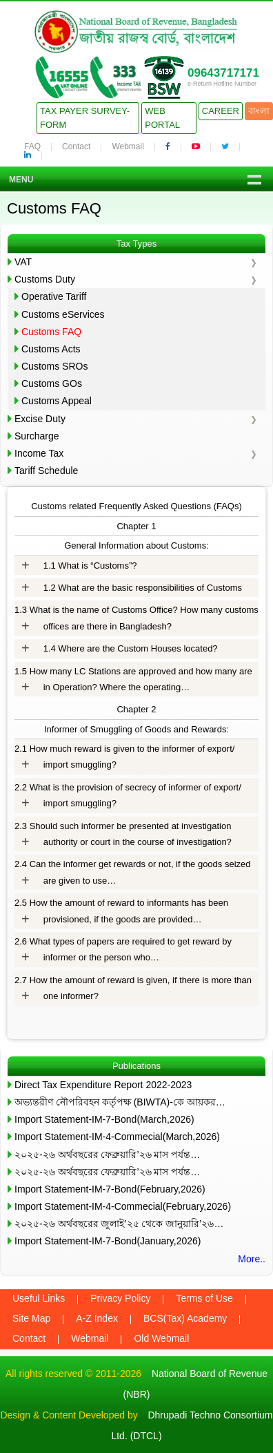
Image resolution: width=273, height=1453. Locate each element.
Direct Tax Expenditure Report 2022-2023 (103, 1084)
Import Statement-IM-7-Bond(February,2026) (109, 1189)
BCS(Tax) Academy (185, 1318)
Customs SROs (54, 366)
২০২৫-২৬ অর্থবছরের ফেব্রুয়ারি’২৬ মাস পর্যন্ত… (107, 1154)
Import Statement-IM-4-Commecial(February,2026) (122, 1206)
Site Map (31, 1318)
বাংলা (259, 111)
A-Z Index (97, 1318)
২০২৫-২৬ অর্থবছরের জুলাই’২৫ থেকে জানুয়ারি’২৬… (118, 1223)
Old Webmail (161, 1338)
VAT (23, 261)
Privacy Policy (120, 1298)
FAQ (32, 146)
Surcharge (36, 435)
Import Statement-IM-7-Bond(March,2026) (104, 1119)
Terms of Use (204, 1298)
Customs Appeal (56, 400)
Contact (76, 146)
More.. (251, 1258)
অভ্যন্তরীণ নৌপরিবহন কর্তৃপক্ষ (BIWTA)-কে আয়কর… (119, 1102)
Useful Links (38, 1298)
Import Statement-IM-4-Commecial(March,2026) (117, 1136)
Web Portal (162, 118)
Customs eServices (63, 314)
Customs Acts (51, 348)
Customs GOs (51, 383)
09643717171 (223, 72)
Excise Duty (39, 418)
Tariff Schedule (46, 470)
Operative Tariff (53, 296)
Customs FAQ (51, 331)
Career (220, 111)
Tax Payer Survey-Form (85, 118)
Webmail (127, 146)
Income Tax (38, 453)
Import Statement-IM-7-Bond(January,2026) (107, 1240)
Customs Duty (44, 279)
